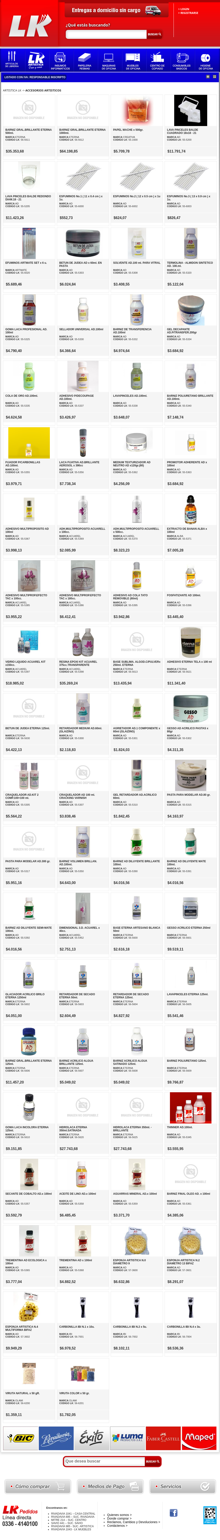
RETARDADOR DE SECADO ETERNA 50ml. (77, 996)
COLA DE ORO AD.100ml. (21, 395)
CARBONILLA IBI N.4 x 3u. (184, 1326)
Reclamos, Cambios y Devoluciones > (133, 1522)
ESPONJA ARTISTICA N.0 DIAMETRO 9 (129, 1262)
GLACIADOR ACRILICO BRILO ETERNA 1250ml (24, 996)
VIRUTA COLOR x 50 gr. (74, 1393)
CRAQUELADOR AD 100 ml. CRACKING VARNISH (77, 796)
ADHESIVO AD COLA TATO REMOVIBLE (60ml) (130, 597)
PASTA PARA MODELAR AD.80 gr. (188, 794)
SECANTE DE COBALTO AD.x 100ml (28, 1193)
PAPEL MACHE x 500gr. (128, 129)
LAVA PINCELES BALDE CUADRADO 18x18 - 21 (182, 131)
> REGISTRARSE (188, 13)
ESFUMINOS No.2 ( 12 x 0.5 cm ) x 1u (136, 196)
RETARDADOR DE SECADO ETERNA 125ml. (131, 996)
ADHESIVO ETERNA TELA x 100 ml (189, 661)
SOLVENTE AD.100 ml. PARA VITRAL (137, 262)
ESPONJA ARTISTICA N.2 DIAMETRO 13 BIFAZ (183, 1262)
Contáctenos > (117, 1525)
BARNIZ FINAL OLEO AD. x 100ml (188, 1193)
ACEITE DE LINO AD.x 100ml (77, 1193)
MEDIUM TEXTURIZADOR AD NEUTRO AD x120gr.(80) (131, 464)
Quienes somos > (119, 1515)
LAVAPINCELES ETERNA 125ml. (187, 994)
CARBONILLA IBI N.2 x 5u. (130, 1326)
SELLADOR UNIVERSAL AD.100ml (81, 329)
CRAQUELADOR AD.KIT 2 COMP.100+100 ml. (22, 796)
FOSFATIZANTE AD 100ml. (184, 595)
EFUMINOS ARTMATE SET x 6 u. (26, 262)
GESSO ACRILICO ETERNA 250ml (188, 927)
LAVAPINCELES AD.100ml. (130, 395)
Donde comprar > (119, 1518)
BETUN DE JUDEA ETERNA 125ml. (27, 728)
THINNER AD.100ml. (180, 1127)
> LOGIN (183, 9)
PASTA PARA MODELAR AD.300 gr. (27, 861)
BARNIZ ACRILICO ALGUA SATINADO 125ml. (130, 1062)
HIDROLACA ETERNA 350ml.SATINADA (73, 1129)
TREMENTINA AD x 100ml (75, 1260)
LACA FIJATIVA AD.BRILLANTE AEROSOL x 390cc (79, 464)
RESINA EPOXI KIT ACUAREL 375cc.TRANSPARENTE (78, 663)
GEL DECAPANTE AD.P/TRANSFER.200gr (182, 331)
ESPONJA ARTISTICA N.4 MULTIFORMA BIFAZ (21, 1328)
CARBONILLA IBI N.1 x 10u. (77, 1326)
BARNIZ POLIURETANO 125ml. (187, 1060)
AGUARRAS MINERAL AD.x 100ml (135, 1193)
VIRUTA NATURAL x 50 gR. (22, 1393)
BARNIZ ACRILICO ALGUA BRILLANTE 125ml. (76, 1062)
